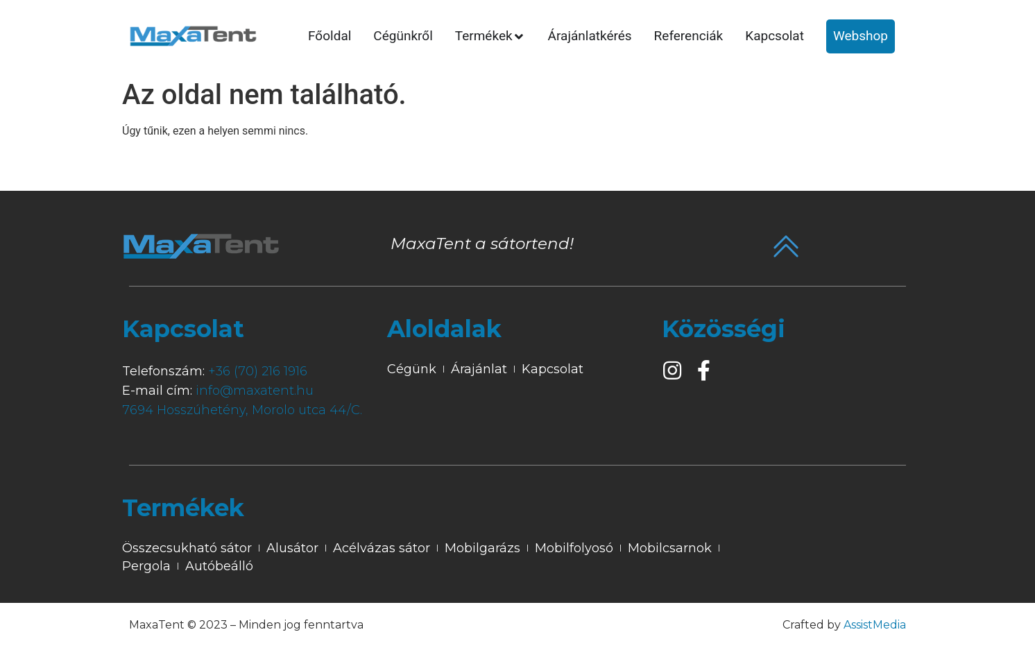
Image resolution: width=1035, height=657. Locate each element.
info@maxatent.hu (255, 390)
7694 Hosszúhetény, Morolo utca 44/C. (242, 410)
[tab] (329, 36)
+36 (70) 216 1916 (257, 371)
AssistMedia (875, 624)
